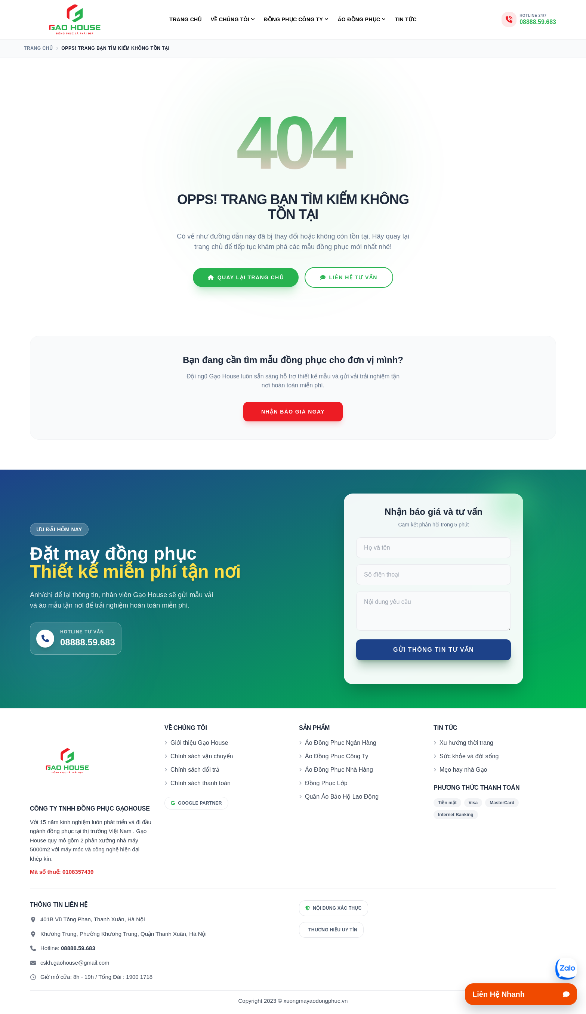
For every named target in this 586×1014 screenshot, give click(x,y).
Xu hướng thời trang (466, 743)
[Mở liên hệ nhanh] (566, 969)
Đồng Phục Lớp (326, 783)
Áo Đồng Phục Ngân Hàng (340, 743)
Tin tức (406, 19)
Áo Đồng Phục (361, 19)
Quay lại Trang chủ (246, 277)
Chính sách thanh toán (200, 783)
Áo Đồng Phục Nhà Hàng (339, 769)
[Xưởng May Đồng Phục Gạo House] (75, 19)
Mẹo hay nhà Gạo (463, 769)
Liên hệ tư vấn (348, 277)
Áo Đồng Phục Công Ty (336, 756)
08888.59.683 (78, 948)
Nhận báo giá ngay (293, 412)
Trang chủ (185, 19)
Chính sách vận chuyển (201, 756)
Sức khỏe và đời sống (469, 756)
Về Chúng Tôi (233, 19)
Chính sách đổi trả (194, 769)
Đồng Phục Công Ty (296, 19)
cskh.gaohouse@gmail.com (74, 962)
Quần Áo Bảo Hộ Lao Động (342, 796)
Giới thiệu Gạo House (199, 743)
